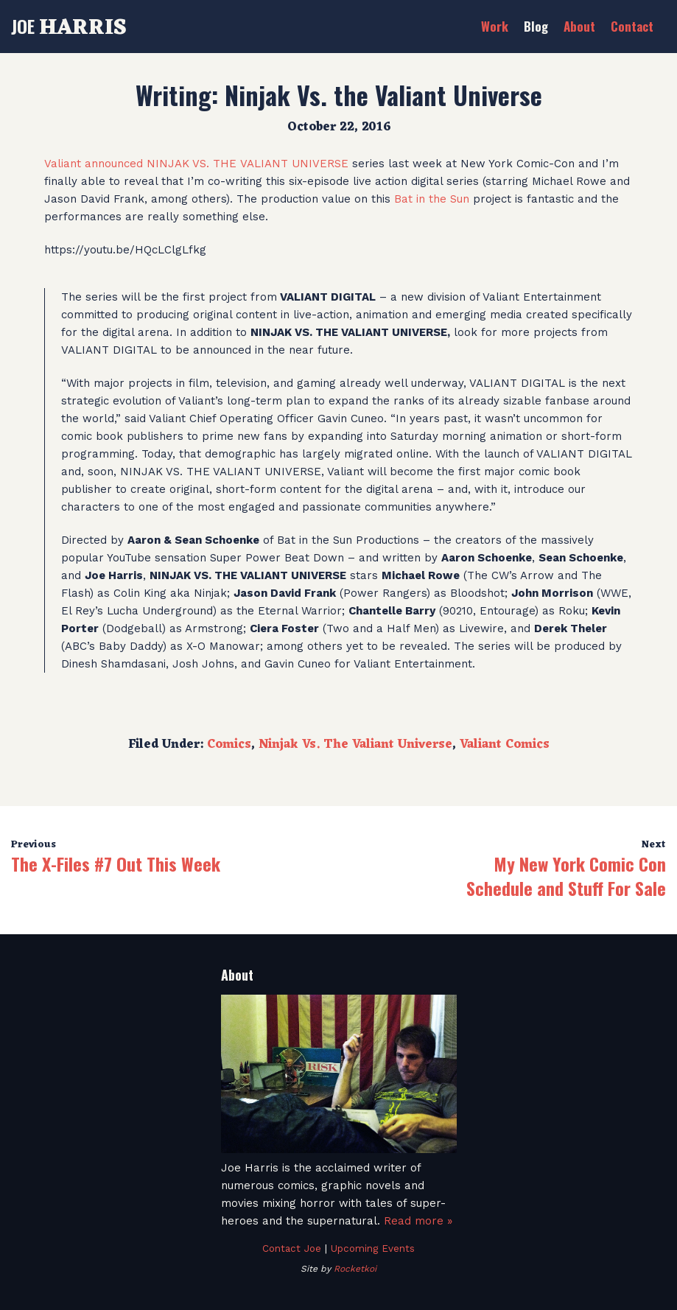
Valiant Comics (505, 745)
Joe (69, 26)
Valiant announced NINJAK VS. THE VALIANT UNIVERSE (196, 163)
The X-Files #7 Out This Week (115, 863)
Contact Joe (291, 1248)
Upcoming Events (373, 1248)
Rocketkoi (355, 1269)
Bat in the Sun (431, 199)
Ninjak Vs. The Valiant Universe (355, 745)
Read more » (418, 1220)
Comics (229, 745)
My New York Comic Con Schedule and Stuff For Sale (566, 876)
